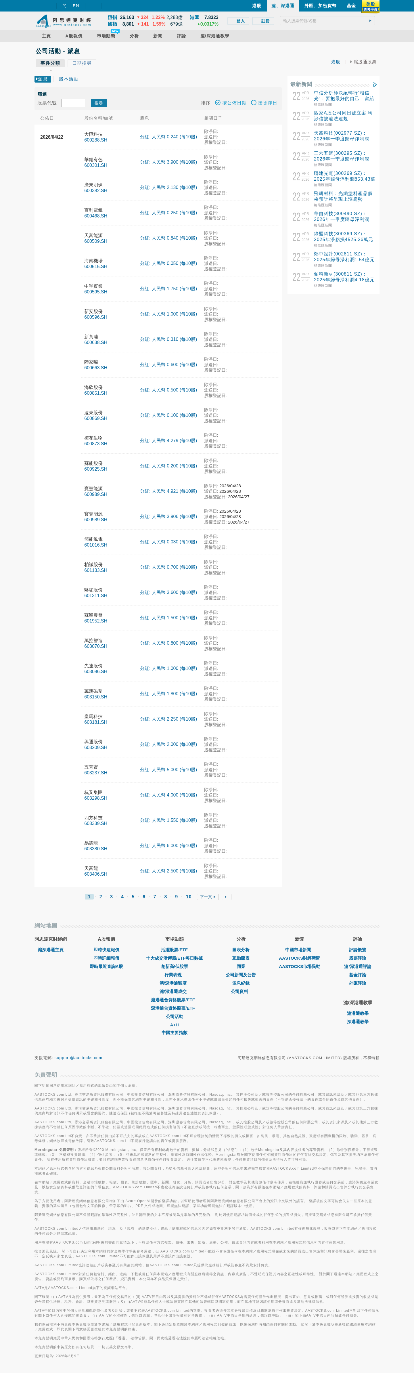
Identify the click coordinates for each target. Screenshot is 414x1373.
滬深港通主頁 (51, 949)
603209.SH (95, 747)
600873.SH (95, 443)
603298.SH (95, 798)
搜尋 (99, 103)
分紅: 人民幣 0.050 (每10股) (168, 263)
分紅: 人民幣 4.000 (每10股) (168, 795)
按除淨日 (264, 103)
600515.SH (95, 266)
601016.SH (95, 545)
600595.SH (95, 291)
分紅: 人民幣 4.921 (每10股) (168, 491)
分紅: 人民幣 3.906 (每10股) (168, 516)
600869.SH (95, 418)
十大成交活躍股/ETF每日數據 (174, 958)
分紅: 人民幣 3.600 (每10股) (168, 592)
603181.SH (95, 722)
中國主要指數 (174, 1032)
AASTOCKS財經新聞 (299, 958)
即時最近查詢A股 (106, 966)
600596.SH (95, 317)
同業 (241, 966)
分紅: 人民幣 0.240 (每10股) (168, 136)
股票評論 (357, 958)
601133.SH (95, 570)
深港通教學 (358, 1021)
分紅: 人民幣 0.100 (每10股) (168, 415)
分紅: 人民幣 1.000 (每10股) (168, 314)
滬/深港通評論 (357, 966)
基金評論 (357, 974)
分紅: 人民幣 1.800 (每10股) (168, 693)
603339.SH (95, 823)
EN (76, 5)
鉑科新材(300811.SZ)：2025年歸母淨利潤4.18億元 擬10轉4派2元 (344, 280)
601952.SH (95, 620)
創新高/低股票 (174, 966)
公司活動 (174, 1016)
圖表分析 (241, 949)
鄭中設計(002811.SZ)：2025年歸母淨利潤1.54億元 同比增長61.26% (344, 259)
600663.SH (95, 367)
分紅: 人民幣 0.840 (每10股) (168, 238)
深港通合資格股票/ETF (174, 1008)
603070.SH (95, 646)
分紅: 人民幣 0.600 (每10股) (168, 364)
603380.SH (95, 848)
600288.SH (95, 140)
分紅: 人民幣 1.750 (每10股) (168, 288)
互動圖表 (241, 958)
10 (189, 896)
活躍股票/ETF (174, 949)
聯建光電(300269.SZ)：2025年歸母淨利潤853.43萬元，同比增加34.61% (344, 179)
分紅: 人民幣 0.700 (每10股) (168, 567)
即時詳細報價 (106, 958)
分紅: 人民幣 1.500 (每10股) (168, 617)
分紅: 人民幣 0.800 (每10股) (168, 643)
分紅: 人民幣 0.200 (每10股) (168, 465)
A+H (174, 1024)
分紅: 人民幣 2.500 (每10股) (168, 870)
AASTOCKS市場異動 (299, 966)
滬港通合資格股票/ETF (174, 999)
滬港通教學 (358, 1013)
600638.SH (95, 342)
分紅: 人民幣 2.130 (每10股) (168, 187)
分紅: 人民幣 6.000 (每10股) (168, 845)
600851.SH (95, 393)
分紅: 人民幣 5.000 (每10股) (168, 769)
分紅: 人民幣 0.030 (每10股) (168, 541)
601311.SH (95, 595)
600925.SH (95, 469)
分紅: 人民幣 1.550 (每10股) (168, 820)
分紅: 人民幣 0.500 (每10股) (168, 389)
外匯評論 (357, 983)
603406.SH (95, 874)
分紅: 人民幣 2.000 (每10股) (168, 744)
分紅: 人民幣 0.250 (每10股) (168, 212)
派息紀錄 (241, 983)
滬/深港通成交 (174, 991)
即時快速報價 (106, 949)
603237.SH (95, 772)
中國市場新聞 (299, 949)
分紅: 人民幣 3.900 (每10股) (168, 162)
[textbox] (327, 20)
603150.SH (95, 696)
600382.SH (95, 190)
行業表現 (174, 974)
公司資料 (241, 991)
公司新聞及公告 (241, 974)
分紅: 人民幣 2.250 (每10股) (168, 719)
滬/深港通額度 (174, 983)
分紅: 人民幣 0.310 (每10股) (168, 339)
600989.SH (95, 494)
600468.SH (95, 215)
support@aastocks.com (79, 1057)
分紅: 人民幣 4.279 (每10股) (168, 440)
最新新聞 (301, 84)
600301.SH (95, 165)
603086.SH (95, 671)
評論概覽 (357, 949)
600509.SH (95, 241)
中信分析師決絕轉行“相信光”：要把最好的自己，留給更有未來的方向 (344, 98)
